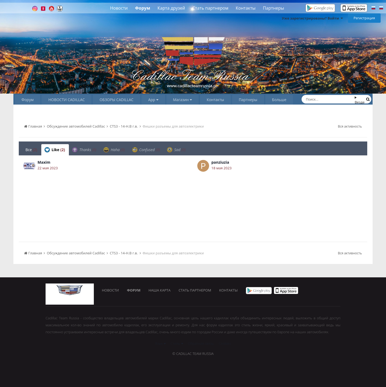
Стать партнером (210, 8)
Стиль (176, 343)
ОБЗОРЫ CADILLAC (116, 99)
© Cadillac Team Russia (193, 353)
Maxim (44, 162)
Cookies (225, 343)
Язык (160, 343)
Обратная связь (201, 343)
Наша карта (159, 290)
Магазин (182, 99)
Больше (279, 99)
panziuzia (220, 162)
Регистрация (364, 18)
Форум (142, 8)
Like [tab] (54, 149)
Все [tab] (31, 149)
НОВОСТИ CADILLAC (66, 99)
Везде (360, 102)
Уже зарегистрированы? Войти (312, 18)
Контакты (245, 8)
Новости (119, 8)
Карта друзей (171, 8)
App (153, 99)
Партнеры (273, 8)
